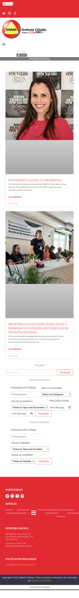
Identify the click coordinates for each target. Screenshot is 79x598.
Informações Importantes (50, 511)
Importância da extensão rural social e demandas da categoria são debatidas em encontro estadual (38, 328)
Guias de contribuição (73, 511)
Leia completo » (15, 197)
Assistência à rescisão (22, 511)
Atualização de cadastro (61, 513)
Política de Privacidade (25, 565)
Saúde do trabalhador (11, 511)
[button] (3, 44)
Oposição (41, 510)
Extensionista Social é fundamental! (35, 180)
